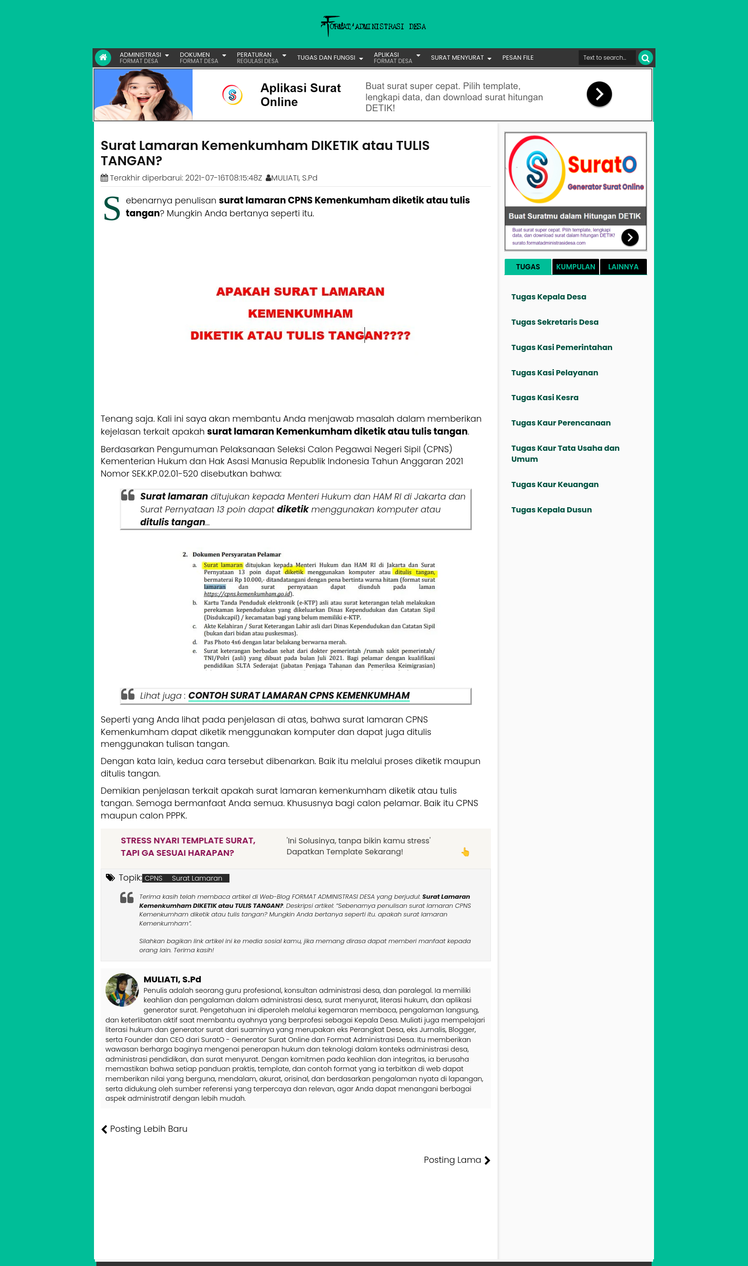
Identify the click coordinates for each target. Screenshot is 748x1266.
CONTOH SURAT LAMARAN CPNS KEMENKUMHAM (299, 695)
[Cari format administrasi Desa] (607, 57)
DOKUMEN (199, 57)
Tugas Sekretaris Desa (555, 322)
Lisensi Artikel (291, 1251)
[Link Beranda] (103, 58)
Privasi (600, 1251)
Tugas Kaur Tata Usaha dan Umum (565, 454)
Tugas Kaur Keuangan (555, 484)
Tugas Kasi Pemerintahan (562, 347)
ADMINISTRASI (140, 57)
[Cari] (645, 57)
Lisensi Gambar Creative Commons (388, 1251)
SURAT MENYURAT (457, 57)
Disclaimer (633, 1251)
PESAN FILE (517, 57)
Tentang (473, 1251)
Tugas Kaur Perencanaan (561, 422)
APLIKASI (393, 57)
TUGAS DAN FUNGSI (326, 57)
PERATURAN (258, 57)
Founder (505, 1251)
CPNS (153, 878)
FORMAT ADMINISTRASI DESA (142, 1251)
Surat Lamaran (197, 878)
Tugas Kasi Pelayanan (554, 372)
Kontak (573, 1251)
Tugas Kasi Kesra (545, 397)
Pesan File (540, 1251)
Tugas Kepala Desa (548, 296)
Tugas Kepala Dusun (551, 509)
